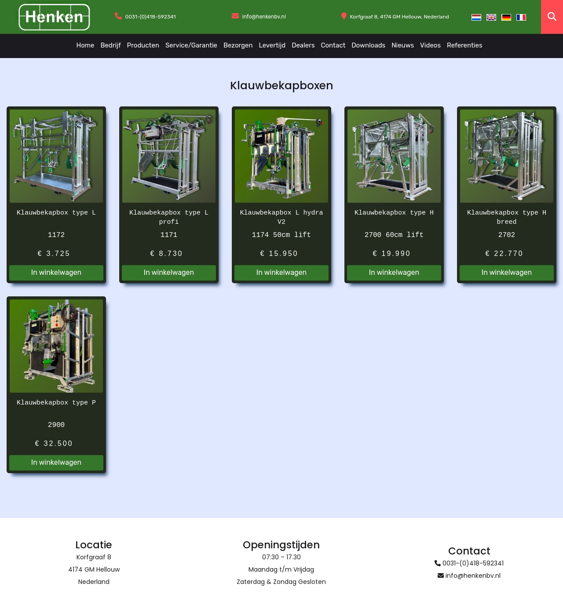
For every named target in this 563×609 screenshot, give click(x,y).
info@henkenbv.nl (264, 17)
